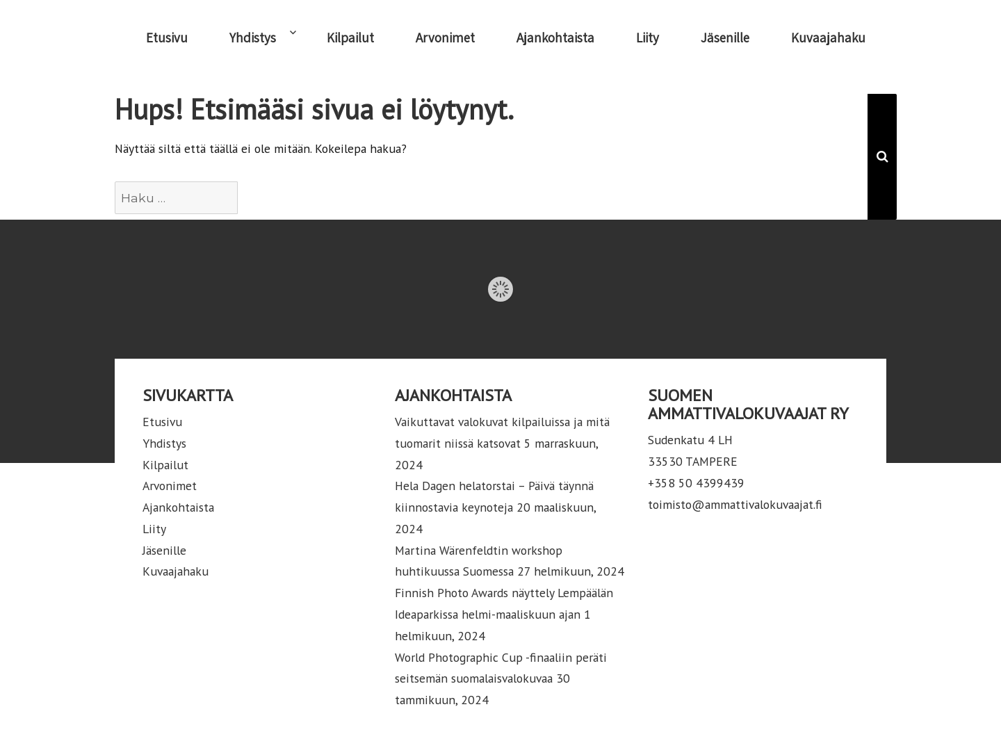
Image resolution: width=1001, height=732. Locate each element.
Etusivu (167, 37)
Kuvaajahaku (828, 37)
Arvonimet (445, 37)
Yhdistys (252, 37)
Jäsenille (725, 37)
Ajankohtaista (555, 37)
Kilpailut (350, 37)
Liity (647, 37)
